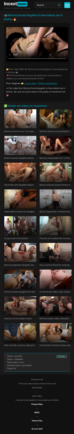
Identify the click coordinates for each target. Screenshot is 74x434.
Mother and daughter (47, 83)
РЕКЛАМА (61, 356)
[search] (59, 5)
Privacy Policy (37, 404)
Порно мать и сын (15, 362)
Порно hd (11, 368)
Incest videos (30, 83)
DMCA (36, 412)
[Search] (48, 5)
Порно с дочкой (14, 356)
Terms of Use (37, 421)
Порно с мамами (15, 359)
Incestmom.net (37, 380)
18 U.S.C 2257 (37, 429)
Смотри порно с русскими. (19, 365)
